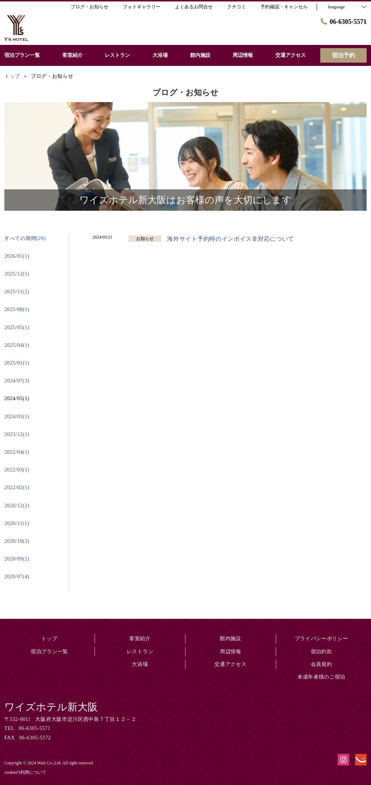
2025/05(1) (16, 327)
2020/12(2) (16, 505)
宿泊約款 (321, 651)
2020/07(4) (16, 576)
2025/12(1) (16, 274)
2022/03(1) (16, 470)
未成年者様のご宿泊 (321, 677)
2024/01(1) (16, 416)
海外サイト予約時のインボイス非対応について (230, 239)
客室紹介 (140, 638)
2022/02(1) (16, 487)
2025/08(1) (16, 309)
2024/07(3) (16, 380)
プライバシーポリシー (321, 638)
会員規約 (321, 664)
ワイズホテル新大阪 (51, 707)
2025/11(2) (16, 291)
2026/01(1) (16, 256)
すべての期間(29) (25, 238)
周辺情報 (230, 651)
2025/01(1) (16, 363)
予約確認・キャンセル (284, 6)
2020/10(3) (16, 541)
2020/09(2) (16, 559)
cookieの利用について (25, 772)
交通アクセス (230, 664)
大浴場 (140, 664)
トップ (49, 638)
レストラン (140, 651)
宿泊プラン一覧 (49, 651)
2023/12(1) (16, 434)
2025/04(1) (16, 345)
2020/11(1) (16, 523)
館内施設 (230, 638)
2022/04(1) (16, 452)
